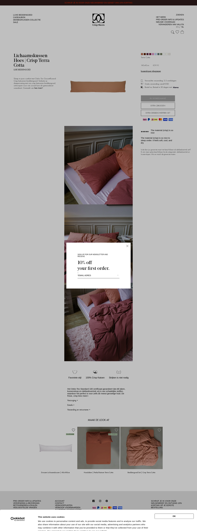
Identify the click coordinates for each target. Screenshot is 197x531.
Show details (145, 524)
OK (174, 497)
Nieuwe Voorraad (165, 22)
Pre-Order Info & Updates (170, 19)
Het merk (161, 17)
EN (177, 27)
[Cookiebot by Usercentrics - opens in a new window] (18, 500)
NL (182, 27)
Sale (15, 22)
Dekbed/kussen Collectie (27, 20)
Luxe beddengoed (22, 15)
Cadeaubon (19, 17)
